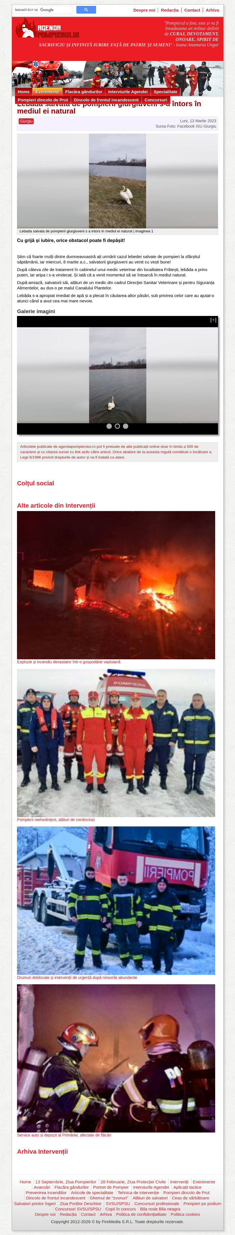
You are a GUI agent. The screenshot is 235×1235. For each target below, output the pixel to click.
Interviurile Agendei (128, 91)
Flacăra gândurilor (83, 91)
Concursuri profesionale (156, 1203)
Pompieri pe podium (202, 1203)
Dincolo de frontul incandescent (106, 99)
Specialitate (165, 91)
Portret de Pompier (111, 1187)
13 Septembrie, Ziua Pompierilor (65, 1181)
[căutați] (42, 9)
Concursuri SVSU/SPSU (78, 1208)
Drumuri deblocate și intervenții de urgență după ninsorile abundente (77, 977)
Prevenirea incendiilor (46, 1192)
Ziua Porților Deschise (80, 1203)
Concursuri (156, 99)
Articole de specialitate (92, 1192)
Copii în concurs (120, 1208)
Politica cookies (185, 1214)
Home (24, 91)
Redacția (170, 10)
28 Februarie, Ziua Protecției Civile (133, 1181)
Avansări (42, 1187)
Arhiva (212, 10)
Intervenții (179, 1181)
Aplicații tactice (187, 1187)
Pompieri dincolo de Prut (43, 99)
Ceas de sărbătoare (190, 1197)
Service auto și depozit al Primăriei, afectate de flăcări (64, 1135)
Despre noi (144, 10)
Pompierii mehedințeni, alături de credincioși (56, 819)
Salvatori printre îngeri (35, 1203)
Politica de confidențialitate (141, 1214)
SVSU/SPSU (118, 1203)
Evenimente (47, 91)
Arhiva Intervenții (42, 1151)
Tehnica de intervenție (138, 1192)
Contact (192, 10)
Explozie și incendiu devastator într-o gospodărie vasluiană (68, 662)
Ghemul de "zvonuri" (109, 1197)
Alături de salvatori (150, 1197)
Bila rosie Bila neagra (160, 1208)
